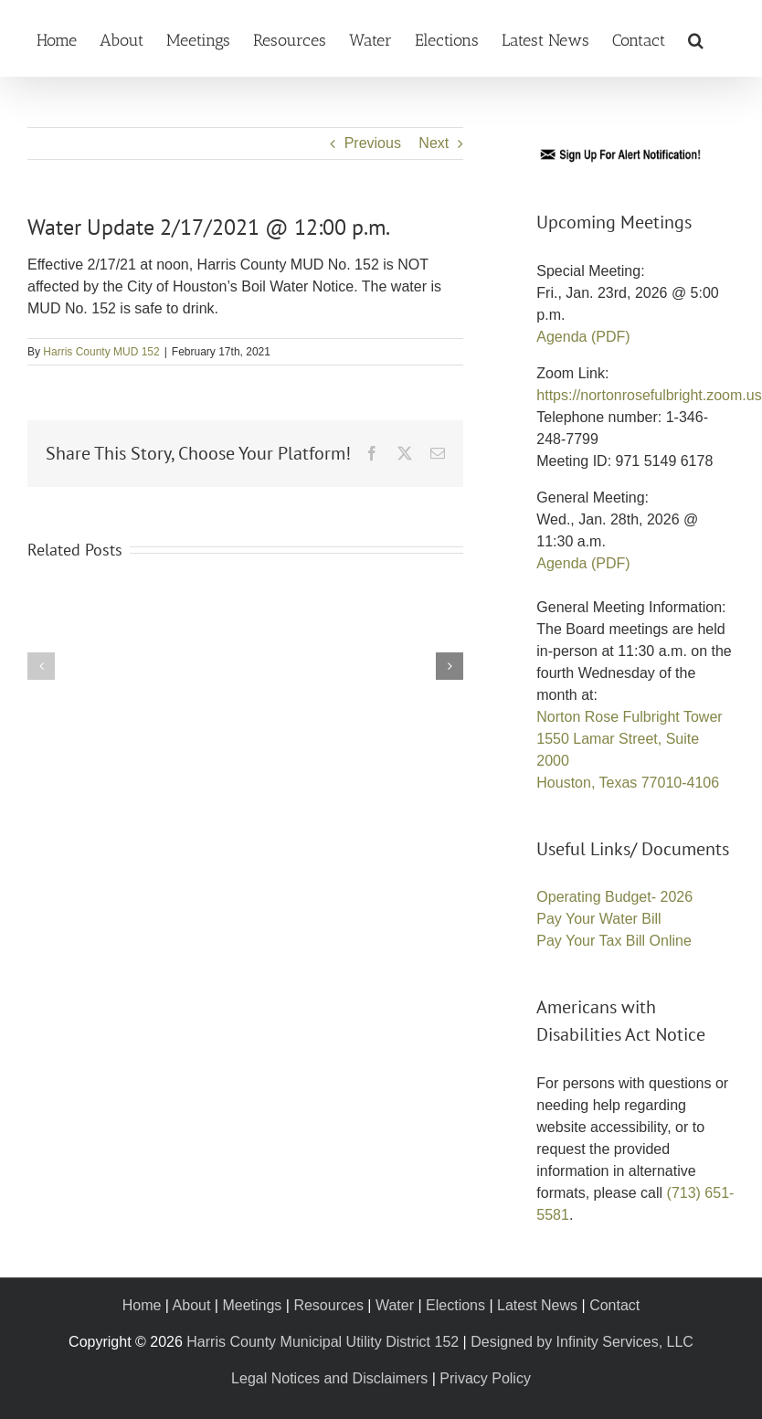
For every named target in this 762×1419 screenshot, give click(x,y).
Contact (614, 1305)
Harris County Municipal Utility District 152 (322, 1342)
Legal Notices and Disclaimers (329, 1378)
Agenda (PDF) (583, 336)
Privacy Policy (485, 1378)
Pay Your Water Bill (598, 919)
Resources (328, 1305)
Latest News (537, 1305)
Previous (372, 143)
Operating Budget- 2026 (614, 897)
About (192, 1305)
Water (395, 1305)
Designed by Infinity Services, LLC (582, 1342)
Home (142, 1305)
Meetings (251, 1305)
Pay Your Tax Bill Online (614, 940)
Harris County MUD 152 (101, 351)
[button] (696, 38)
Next (433, 143)
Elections (455, 1305)
